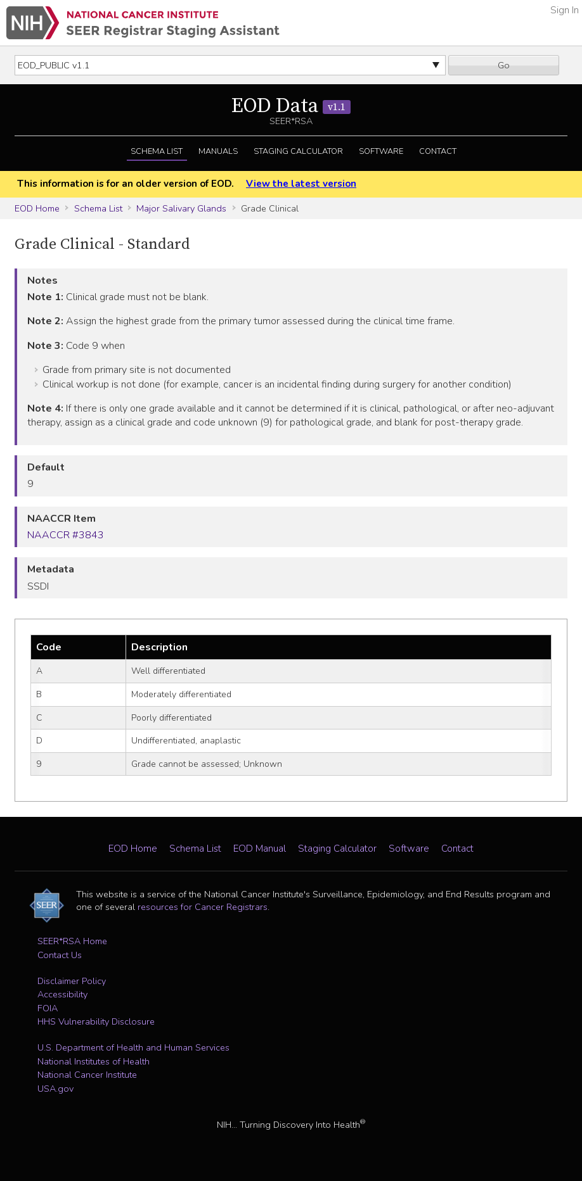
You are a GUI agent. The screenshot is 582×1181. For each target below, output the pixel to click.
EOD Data (291, 106)
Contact (437, 151)
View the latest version (301, 183)
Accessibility (62, 994)
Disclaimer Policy (71, 981)
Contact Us (59, 955)
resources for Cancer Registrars (203, 906)
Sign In (564, 10)
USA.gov (55, 1088)
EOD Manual (259, 848)
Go (504, 65)
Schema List (157, 151)
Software (381, 151)
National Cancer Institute (87, 1074)
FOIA (47, 1008)
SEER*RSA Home (72, 941)
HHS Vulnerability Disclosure (96, 1021)
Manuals (218, 151)
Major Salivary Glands (181, 208)
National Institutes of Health (93, 1061)
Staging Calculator (298, 151)
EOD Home (37, 208)
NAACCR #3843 (65, 535)
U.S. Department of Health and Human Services (133, 1047)
